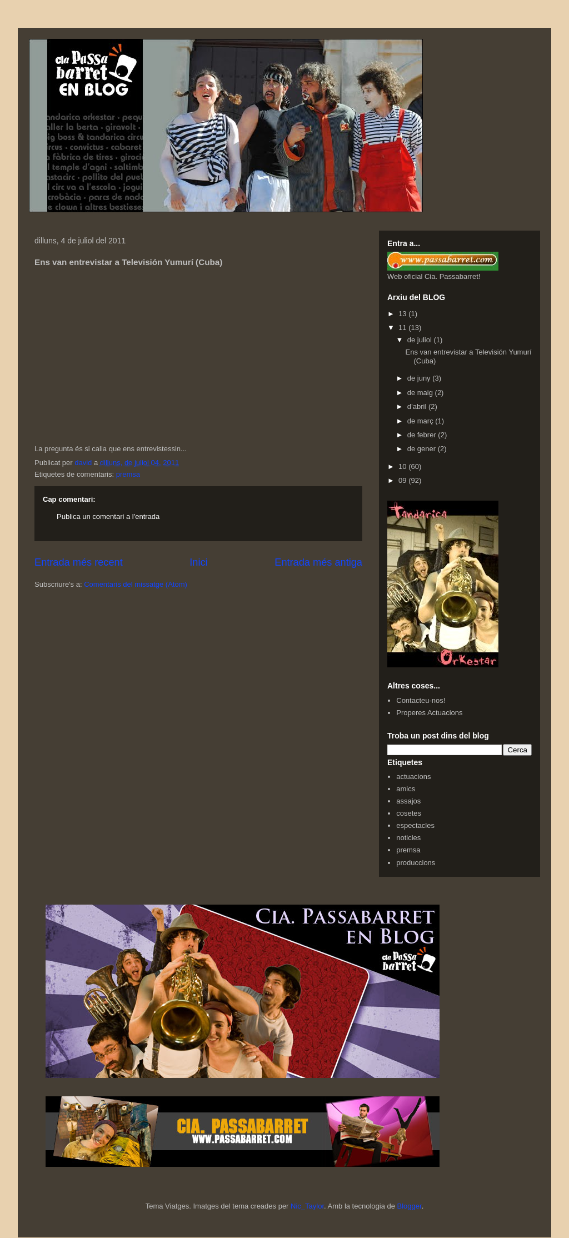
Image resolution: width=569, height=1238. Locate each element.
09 (403, 480)
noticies (408, 837)
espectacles (415, 825)
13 (403, 314)
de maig (421, 392)
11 (403, 327)
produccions (415, 862)
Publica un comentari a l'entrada (108, 516)
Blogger (409, 1206)
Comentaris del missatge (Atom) (135, 584)
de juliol (420, 340)
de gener (422, 449)
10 (403, 466)
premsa (128, 474)
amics (405, 789)
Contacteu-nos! (420, 700)
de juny (420, 378)
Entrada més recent (78, 562)
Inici (198, 562)
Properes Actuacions (429, 712)
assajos (408, 801)
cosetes (408, 813)
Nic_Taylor (307, 1206)
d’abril (417, 406)
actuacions (413, 776)
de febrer (422, 435)
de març (421, 421)
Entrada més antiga (318, 562)
